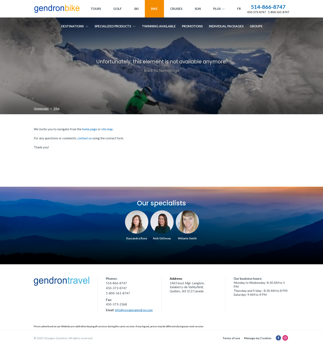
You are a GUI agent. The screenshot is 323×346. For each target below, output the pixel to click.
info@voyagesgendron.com (134, 310)
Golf (117, 8)
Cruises (176, 8)
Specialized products (115, 26)
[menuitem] (239, 8)
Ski (136, 8)
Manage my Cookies (258, 338)
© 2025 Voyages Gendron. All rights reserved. (63, 338)
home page (89, 129)
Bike (154, 8)
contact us (84, 138)
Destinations (74, 26)
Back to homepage (161, 70)
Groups (256, 26)
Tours (96, 8)
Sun (198, 8)
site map (107, 129)
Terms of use (231, 338)
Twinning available (159, 26)
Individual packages (226, 26)
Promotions (192, 26)
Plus (219, 9)
